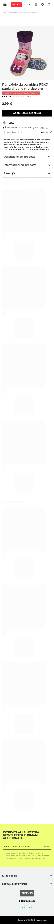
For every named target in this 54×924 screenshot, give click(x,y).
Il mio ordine (9, 876)
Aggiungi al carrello (27, 113)
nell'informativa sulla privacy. (36, 858)
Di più (11, 122)
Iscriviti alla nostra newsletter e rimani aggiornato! (21, 835)
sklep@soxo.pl (27, 900)
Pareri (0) (7, 96)
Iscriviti (46, 846)
